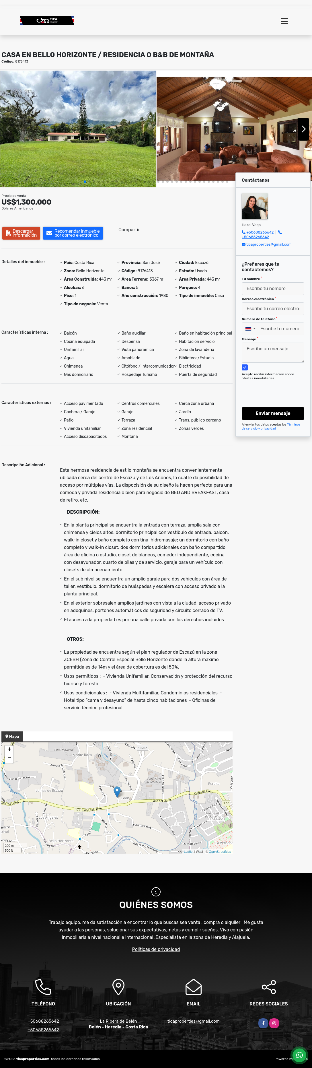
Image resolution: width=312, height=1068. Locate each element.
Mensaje (250, 339)
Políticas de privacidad (156, 949)
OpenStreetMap (220, 851)
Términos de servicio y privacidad (271, 426)
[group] (78, 129)
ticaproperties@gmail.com (269, 244)
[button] (85, 181)
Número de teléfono (259, 318)
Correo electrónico (259, 298)
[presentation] (273, 388)
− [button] (9, 758)
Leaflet (188, 851)
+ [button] (9, 749)
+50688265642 (260, 232)
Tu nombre (252, 278)
